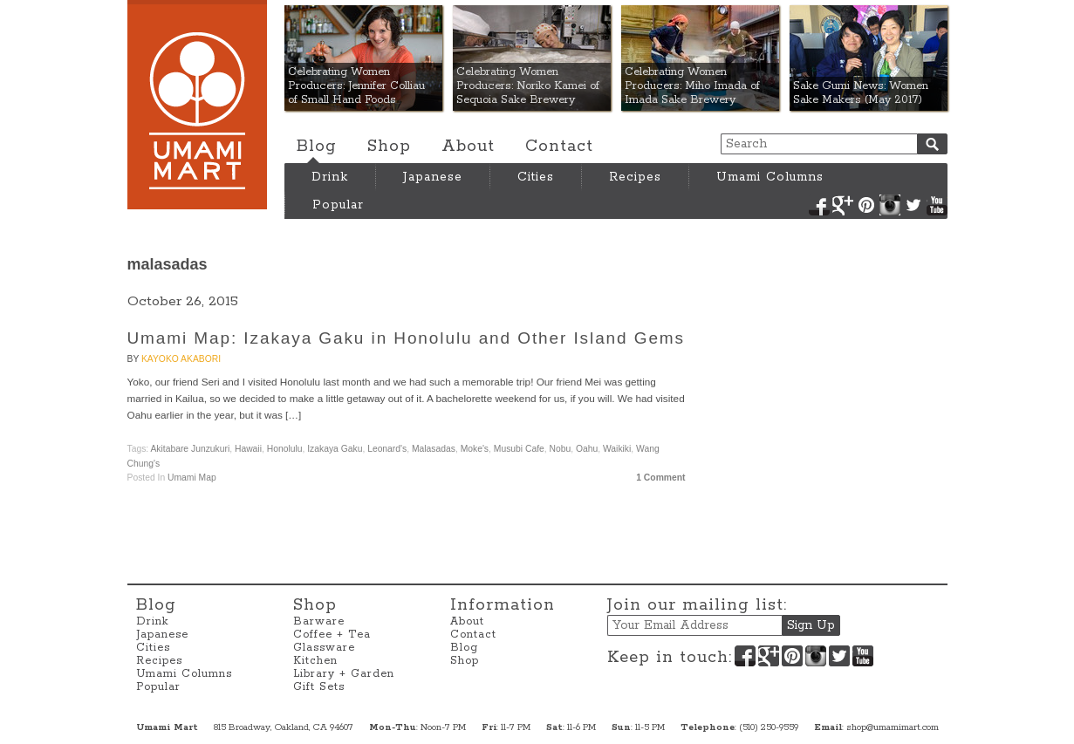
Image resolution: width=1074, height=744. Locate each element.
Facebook (819, 205)
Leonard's (387, 449)
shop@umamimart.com (892, 727)
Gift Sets (319, 686)
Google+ (842, 205)
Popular (338, 205)
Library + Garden (343, 673)
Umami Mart (197, 104)
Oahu (587, 449)
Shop (389, 146)
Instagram (889, 205)
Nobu (560, 449)
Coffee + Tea (332, 634)
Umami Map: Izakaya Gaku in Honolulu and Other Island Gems (406, 338)
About (468, 146)
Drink (329, 177)
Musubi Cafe (519, 449)
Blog (317, 146)
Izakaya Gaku (334, 449)
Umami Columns (770, 177)
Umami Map (192, 477)
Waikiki (617, 449)
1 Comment (660, 477)
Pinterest (866, 205)
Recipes (635, 177)
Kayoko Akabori (181, 359)
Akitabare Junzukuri (189, 449)
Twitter (913, 205)
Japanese (432, 177)
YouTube (937, 205)
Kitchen (315, 660)
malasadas (433, 449)
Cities (535, 177)
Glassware (324, 647)
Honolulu (285, 449)
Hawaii (248, 449)
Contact (559, 146)
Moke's (475, 449)
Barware (319, 621)
